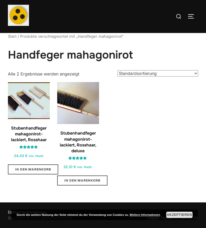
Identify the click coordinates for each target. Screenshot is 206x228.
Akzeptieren (179, 215)
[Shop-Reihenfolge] (157, 73)
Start (12, 36)
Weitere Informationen (145, 214)
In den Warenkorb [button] (33, 169)
